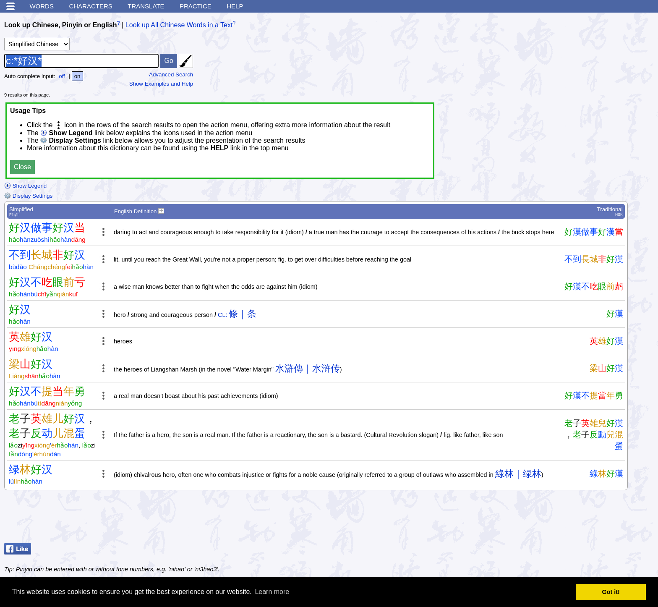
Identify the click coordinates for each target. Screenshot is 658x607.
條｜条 (242, 314)
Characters (90, 6)
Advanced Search (171, 74)
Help (235, 6)
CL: (222, 314)
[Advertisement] (587, 519)
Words (41, 6)
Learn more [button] (272, 591)
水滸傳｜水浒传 (307, 368)
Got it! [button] (611, 592)
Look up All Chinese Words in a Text (179, 25)
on (77, 76)
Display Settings (28, 196)
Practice (196, 6)
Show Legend (25, 186)
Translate (146, 6)
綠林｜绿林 (518, 473)
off (62, 76)
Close (22, 166)
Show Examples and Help (161, 84)
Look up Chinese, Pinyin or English (60, 25)
